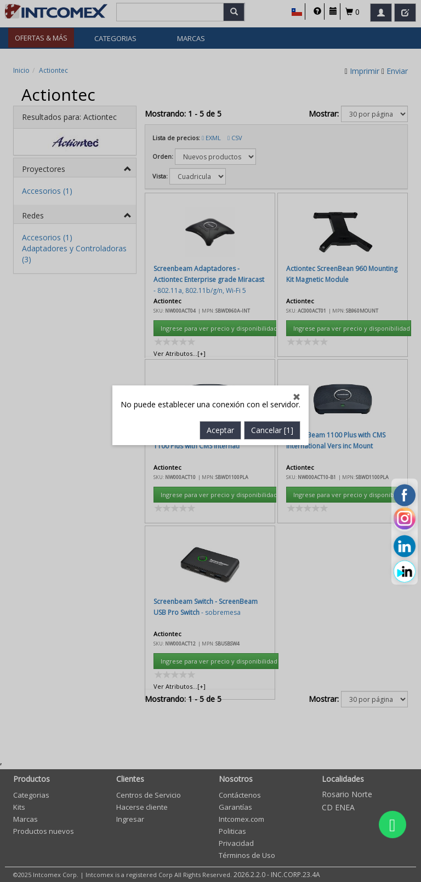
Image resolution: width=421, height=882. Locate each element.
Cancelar (272, 316)
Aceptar (220, 316)
